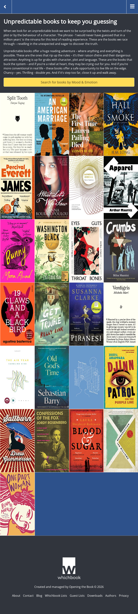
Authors (110, 596)
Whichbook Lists (56, 596)
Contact (28, 596)
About (16, 596)
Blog (39, 596)
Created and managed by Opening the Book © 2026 (69, 587)
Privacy (124, 596)
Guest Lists (77, 596)
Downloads (95, 596)
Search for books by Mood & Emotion (69, 82)
